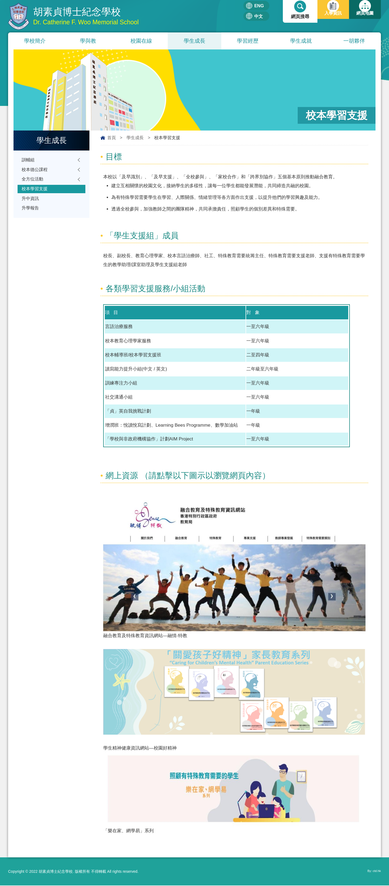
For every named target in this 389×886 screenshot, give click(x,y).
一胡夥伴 (354, 41)
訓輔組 (28, 160)
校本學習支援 (35, 192)
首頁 (111, 138)
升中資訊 (31, 203)
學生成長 (194, 41)
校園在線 (141, 41)
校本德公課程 (35, 171)
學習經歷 (248, 41)
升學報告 (31, 213)
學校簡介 (35, 41)
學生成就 (301, 41)
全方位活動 (33, 182)
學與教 (88, 41)
